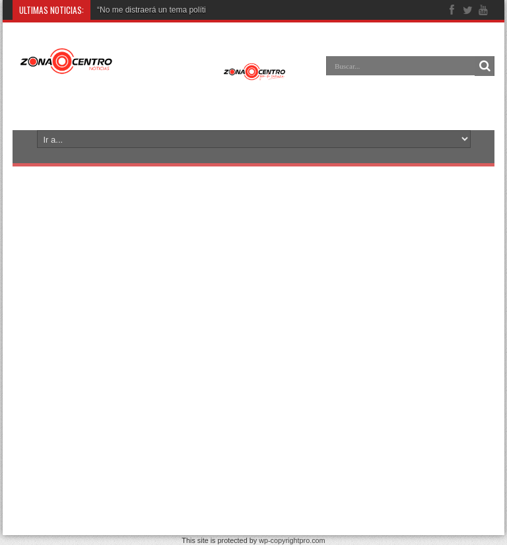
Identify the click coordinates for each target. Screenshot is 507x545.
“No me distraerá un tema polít (150, 10)
